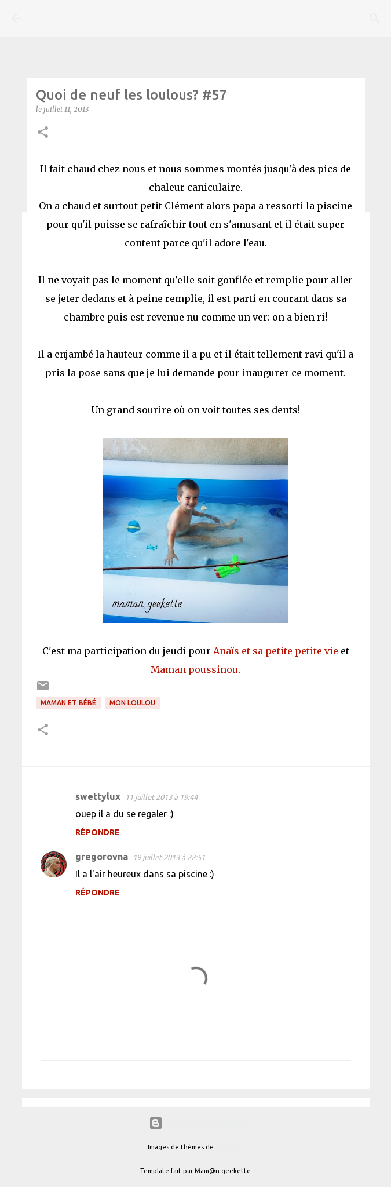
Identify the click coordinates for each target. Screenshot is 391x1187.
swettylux (97, 796)
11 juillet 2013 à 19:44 (161, 797)
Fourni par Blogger (196, 1123)
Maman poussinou (194, 669)
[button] (43, 133)
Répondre (97, 832)
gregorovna (101, 856)
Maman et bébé (68, 703)
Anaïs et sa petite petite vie (275, 651)
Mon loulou (132, 703)
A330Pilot (229, 1147)
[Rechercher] (375, 18)
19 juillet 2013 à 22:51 (169, 857)
